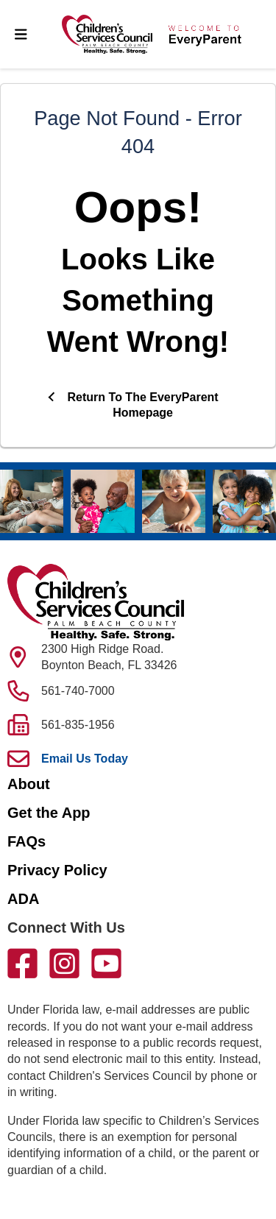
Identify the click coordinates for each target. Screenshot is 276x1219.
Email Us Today (84, 758)
